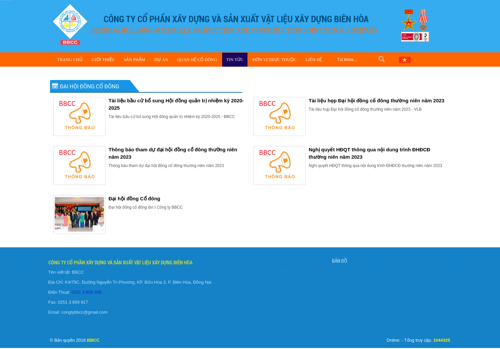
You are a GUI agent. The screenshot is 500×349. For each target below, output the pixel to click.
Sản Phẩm (134, 59)
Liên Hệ (314, 59)
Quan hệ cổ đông (197, 59)
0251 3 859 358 (84, 292)
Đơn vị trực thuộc (275, 59)
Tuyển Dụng (271, 277)
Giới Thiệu (103, 59)
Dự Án (161, 59)
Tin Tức (234, 59)
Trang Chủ (70, 59)
